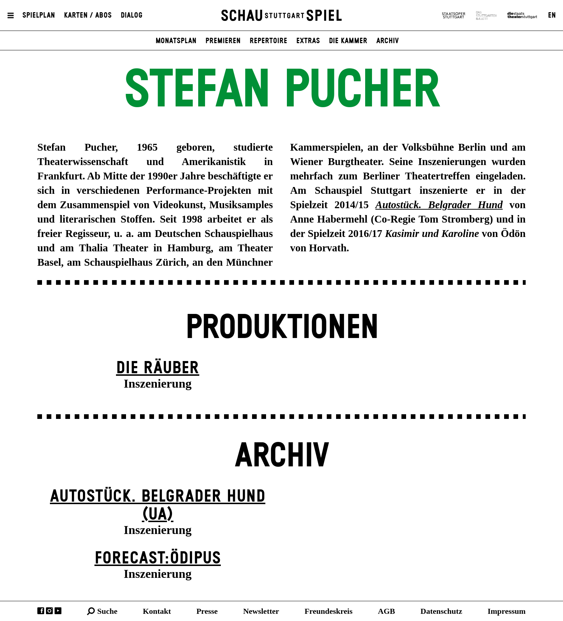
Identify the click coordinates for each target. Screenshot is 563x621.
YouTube (58, 610)
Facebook (40, 610)
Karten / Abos (88, 15)
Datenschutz (441, 611)
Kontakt (157, 611)
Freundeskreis (328, 611)
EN (552, 15)
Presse (207, 611)
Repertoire (268, 41)
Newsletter (261, 611)
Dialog (132, 15)
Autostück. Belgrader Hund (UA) (157, 506)
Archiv (387, 41)
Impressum (507, 611)
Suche (107, 611)
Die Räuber (157, 368)
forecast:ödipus (157, 558)
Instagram (49, 610)
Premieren (223, 41)
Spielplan (38, 15)
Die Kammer (348, 41)
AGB (386, 611)
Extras (308, 41)
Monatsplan (175, 41)
